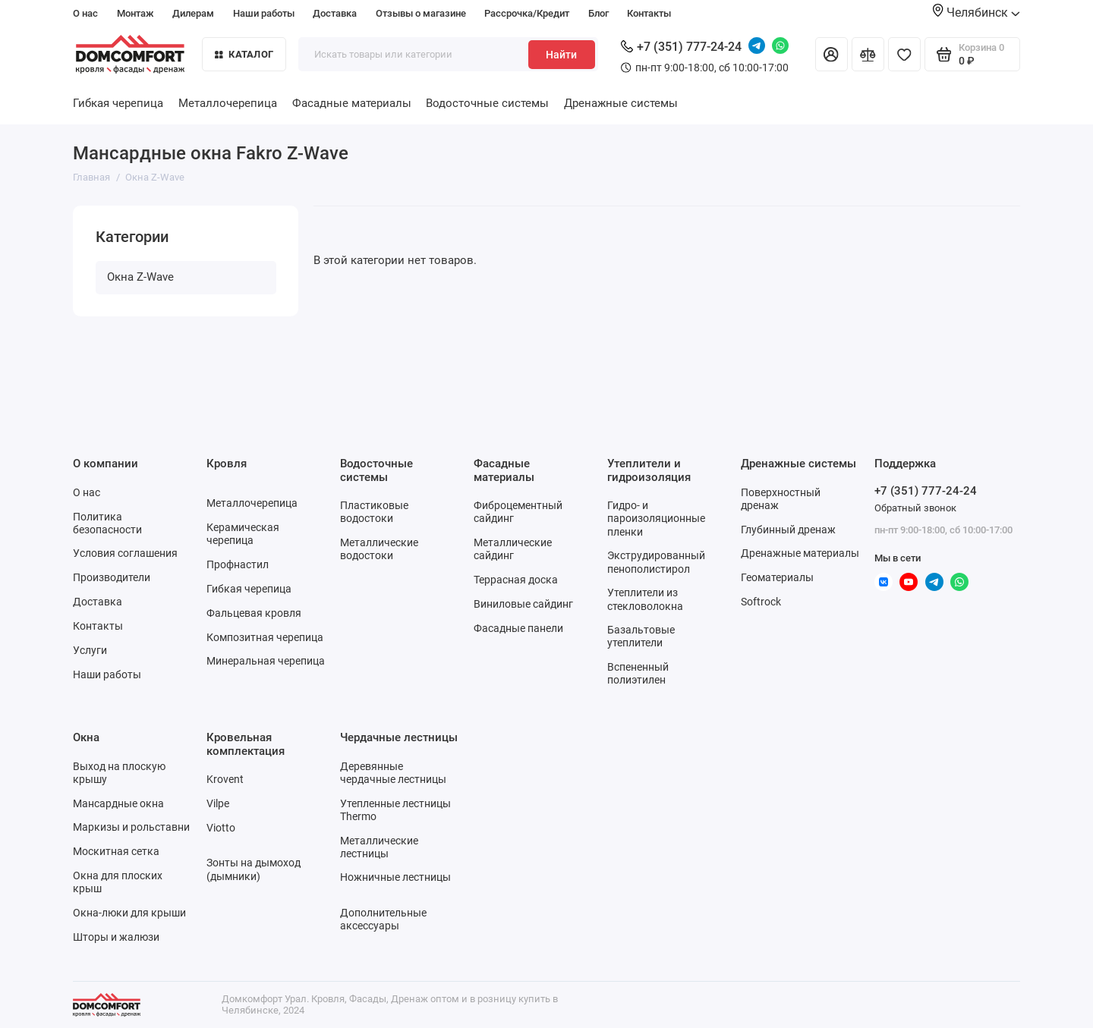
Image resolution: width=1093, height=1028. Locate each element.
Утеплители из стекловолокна (645, 598)
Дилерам (193, 13)
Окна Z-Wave (140, 277)
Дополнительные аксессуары (383, 919)
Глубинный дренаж (788, 529)
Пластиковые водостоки (374, 511)
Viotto (220, 828)
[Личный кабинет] (831, 54)
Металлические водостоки (379, 548)
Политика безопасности (107, 523)
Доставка (335, 13)
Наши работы (264, 13)
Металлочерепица (227, 103)
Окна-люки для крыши (129, 913)
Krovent (225, 779)
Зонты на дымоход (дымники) (253, 869)
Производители (111, 577)
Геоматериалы (777, 577)
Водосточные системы (487, 103)
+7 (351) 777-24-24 (681, 46)
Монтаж (135, 13)
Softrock (761, 602)
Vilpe (217, 803)
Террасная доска (516, 580)
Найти (561, 55)
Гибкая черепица (118, 103)
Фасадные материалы (351, 103)
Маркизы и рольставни (131, 827)
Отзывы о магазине (421, 13)
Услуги (90, 650)
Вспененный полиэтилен (638, 673)
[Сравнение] (868, 54)
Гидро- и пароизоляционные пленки (656, 518)
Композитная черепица (264, 637)
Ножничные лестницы (395, 877)
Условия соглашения (125, 553)
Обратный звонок (915, 508)
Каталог (244, 54)
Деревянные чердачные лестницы (393, 772)
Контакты (649, 13)
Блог (598, 13)
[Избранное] (904, 54)
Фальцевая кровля (253, 613)
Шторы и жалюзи (116, 937)
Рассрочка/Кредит (526, 13)
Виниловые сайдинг (523, 604)
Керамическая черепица (242, 533)
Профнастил (237, 564)
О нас (85, 13)
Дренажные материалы (800, 553)
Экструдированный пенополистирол (656, 561)
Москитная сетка (116, 851)
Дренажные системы (621, 103)
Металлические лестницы (379, 847)
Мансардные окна (118, 803)
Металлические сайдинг (513, 548)
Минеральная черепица (265, 661)
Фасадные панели (518, 628)
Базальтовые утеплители (641, 636)
